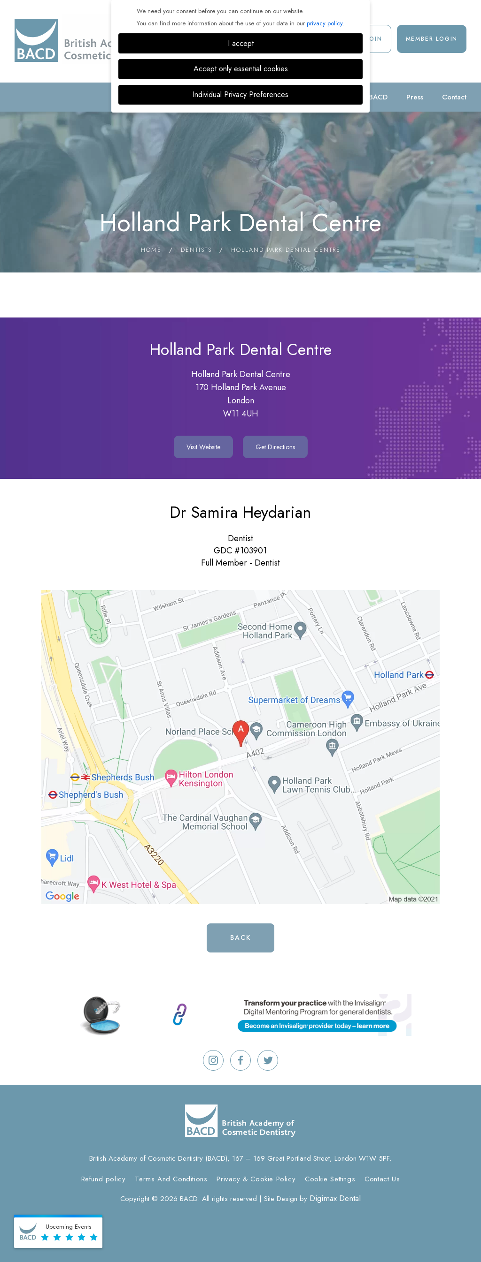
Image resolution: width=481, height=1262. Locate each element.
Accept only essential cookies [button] (241, 68)
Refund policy (103, 1179)
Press (414, 97)
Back (240, 937)
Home (151, 249)
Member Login (432, 39)
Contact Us (382, 1179)
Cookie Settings (330, 1179)
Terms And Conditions (171, 1179)
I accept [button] (241, 43)
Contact (454, 97)
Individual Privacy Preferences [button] (240, 94)
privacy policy (324, 23)
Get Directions (275, 447)
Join (374, 39)
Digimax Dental (335, 1198)
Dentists (196, 249)
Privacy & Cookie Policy (256, 1179)
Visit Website (203, 447)
